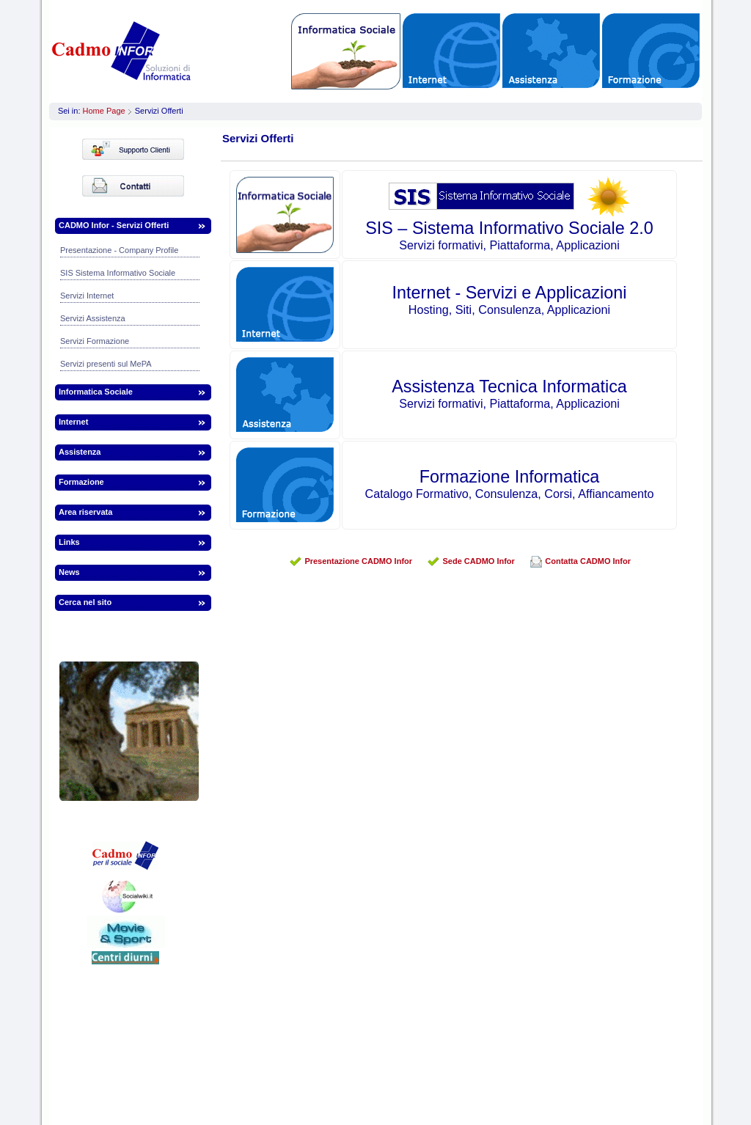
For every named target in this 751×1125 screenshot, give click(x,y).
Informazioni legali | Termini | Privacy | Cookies (371, 1089)
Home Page (104, 110)
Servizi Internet (87, 295)
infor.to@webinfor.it (571, 1053)
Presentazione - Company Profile (119, 250)
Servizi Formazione (94, 341)
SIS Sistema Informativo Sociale (117, 272)
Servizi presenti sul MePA (106, 363)
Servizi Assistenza (92, 318)
